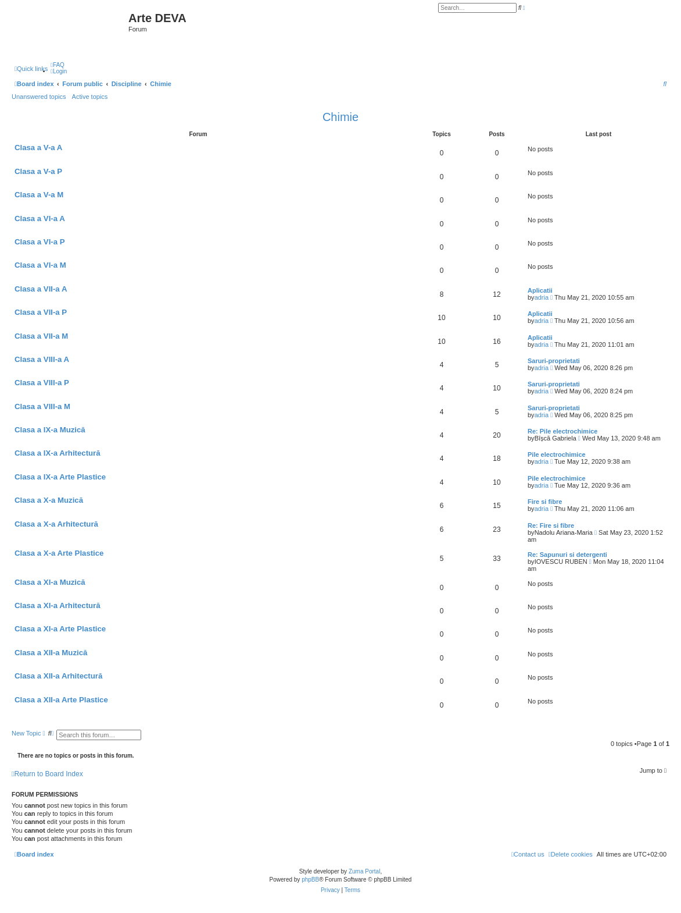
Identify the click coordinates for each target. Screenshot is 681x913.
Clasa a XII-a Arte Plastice (61, 699)
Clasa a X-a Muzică (49, 500)
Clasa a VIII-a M (42, 406)
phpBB (310, 879)
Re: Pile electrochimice (562, 431)
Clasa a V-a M (39, 194)
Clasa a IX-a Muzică (50, 429)
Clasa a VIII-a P (42, 382)
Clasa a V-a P (38, 171)
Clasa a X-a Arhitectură (56, 524)
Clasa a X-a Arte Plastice (59, 553)
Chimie (340, 117)
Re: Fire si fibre (551, 525)
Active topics (90, 96)
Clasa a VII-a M (41, 336)
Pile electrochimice (557, 454)
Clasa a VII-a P (41, 312)
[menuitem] (57, 65)
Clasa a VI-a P (40, 241)
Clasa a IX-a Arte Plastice (60, 477)
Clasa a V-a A (38, 147)
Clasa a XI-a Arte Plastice (60, 628)
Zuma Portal (364, 871)
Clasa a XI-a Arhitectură (58, 605)
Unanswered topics (39, 96)
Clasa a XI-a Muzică (50, 582)
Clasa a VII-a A (41, 289)
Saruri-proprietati (554, 360)
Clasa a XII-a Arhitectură (58, 676)
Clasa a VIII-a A (42, 359)
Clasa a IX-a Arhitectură (58, 453)
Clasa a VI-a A (40, 218)
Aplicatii (540, 290)
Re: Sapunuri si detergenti (567, 554)
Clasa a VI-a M (40, 265)
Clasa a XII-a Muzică (51, 652)
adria (542, 297)
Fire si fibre (545, 501)
